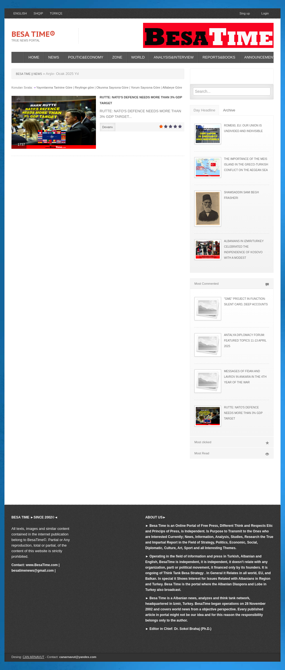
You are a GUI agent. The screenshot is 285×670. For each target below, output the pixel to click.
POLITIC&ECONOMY (85, 57)
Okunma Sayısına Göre (112, 87)
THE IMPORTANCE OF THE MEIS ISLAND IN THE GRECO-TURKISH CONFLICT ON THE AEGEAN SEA (246, 164)
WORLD (138, 57)
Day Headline (204, 110)
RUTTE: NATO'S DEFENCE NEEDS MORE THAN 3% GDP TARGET (243, 413)
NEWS (53, 57)
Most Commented (231, 283)
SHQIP (38, 13)
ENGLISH (20, 13)
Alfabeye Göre (172, 87)
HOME (33, 57)
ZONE (117, 57)
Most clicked (231, 442)
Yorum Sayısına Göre (145, 87)
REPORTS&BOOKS (218, 57)
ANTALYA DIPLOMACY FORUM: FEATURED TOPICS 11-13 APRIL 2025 (245, 340)
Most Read (231, 453)
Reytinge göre (84, 87)
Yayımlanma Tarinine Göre (54, 87)
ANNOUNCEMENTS (261, 57)
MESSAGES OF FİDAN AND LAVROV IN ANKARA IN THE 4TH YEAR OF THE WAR (245, 377)
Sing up (245, 13)
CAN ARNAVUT (33, 657)
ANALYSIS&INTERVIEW (174, 57)
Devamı (107, 127)
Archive (229, 110)
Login (263, 14)
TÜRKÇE (56, 13)
